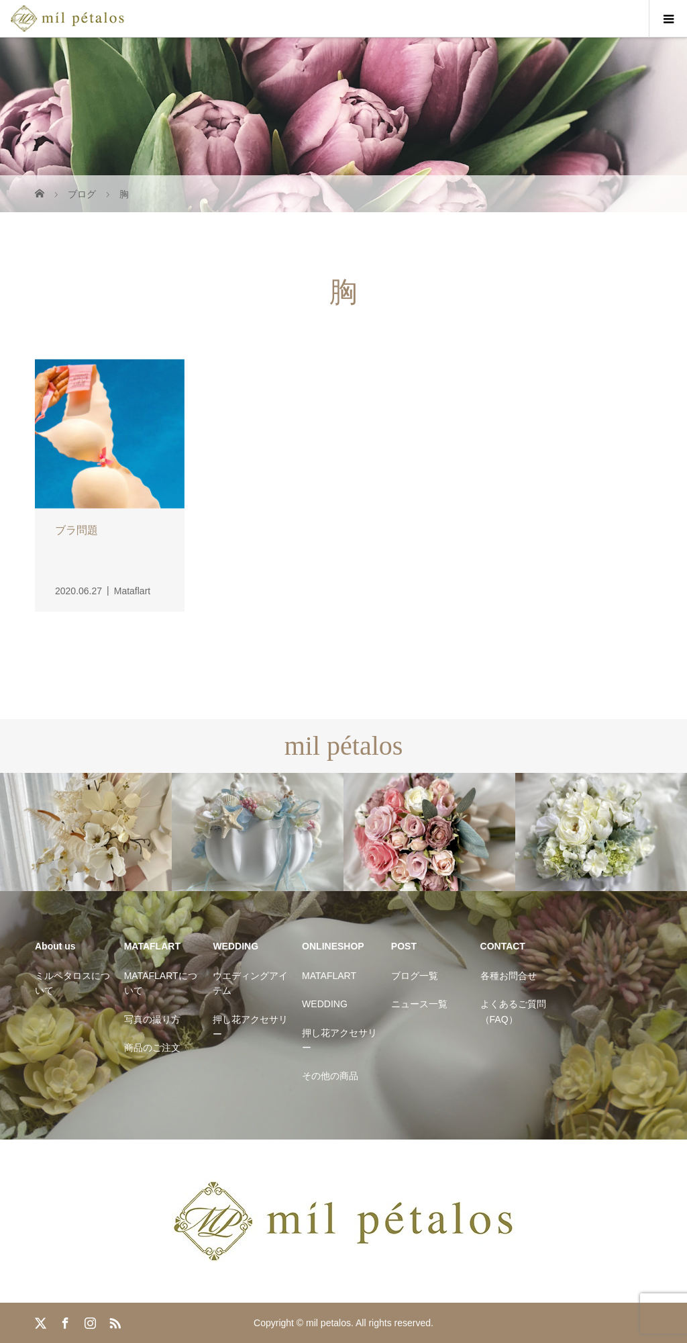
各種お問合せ (508, 975)
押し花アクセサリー (250, 1026)
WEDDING (325, 1004)
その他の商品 (330, 1075)
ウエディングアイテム (250, 983)
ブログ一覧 (414, 975)
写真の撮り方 (152, 1019)
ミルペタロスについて (72, 983)
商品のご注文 (152, 1047)
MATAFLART (329, 975)
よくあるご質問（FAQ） (513, 1011)
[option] (86, 832)
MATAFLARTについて (160, 983)
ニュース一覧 (419, 1004)
